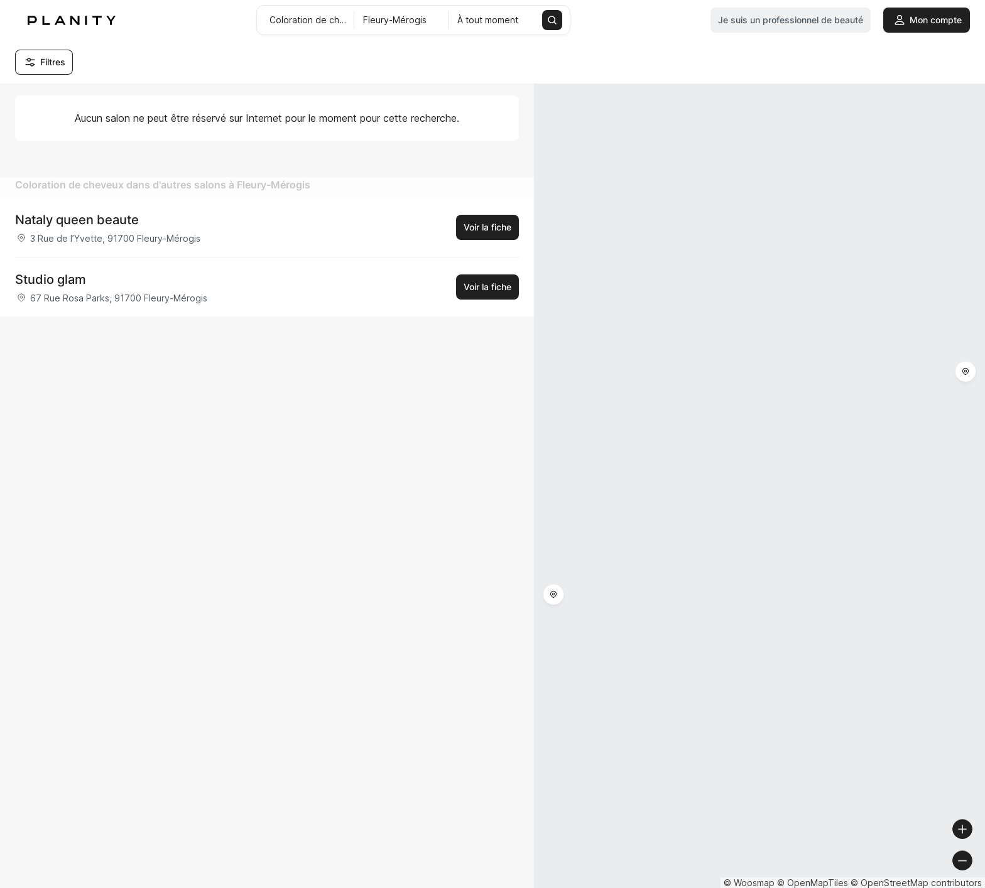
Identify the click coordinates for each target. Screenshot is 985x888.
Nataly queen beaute (77, 219)
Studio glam (50, 279)
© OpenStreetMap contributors (916, 882)
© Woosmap (749, 882)
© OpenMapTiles (812, 882)
